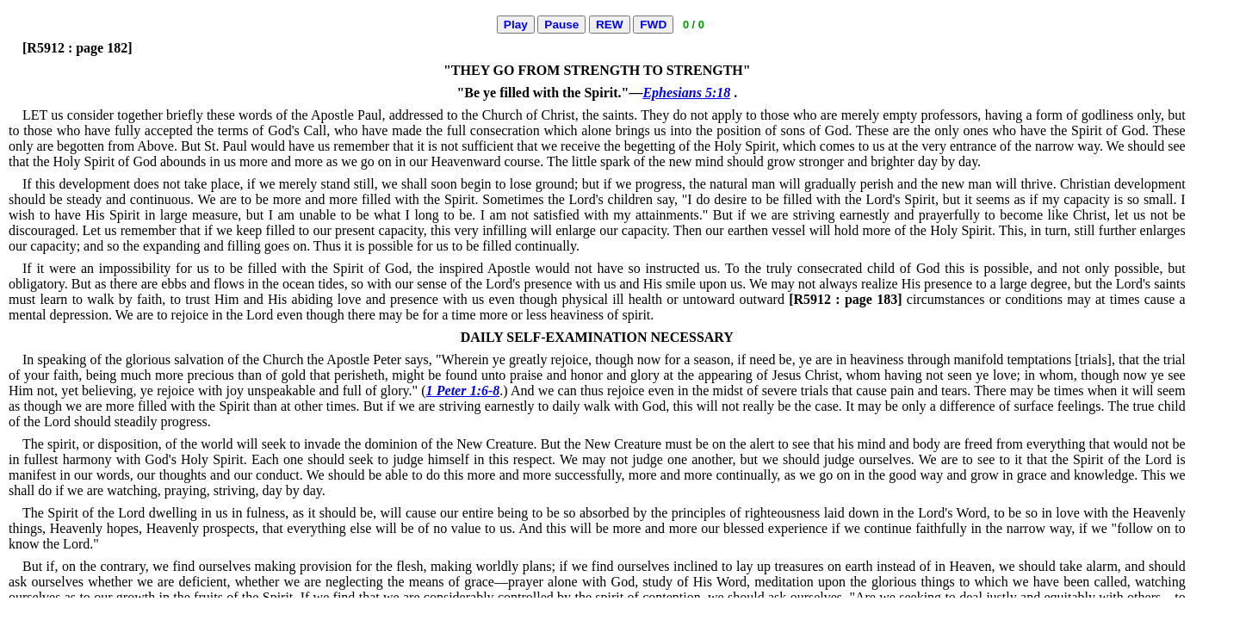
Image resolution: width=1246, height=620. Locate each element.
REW (609, 24)
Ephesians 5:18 (686, 92)
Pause (561, 24)
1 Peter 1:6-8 (463, 390)
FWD (653, 24)
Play (516, 24)
